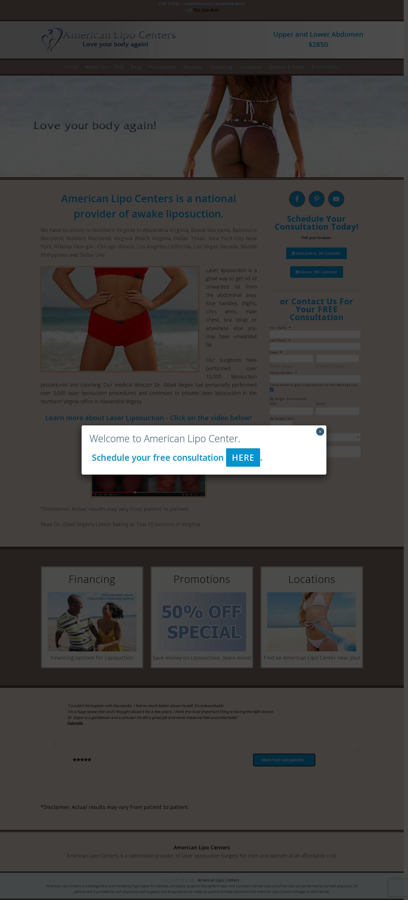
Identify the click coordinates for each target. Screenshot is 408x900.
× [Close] (320, 432)
